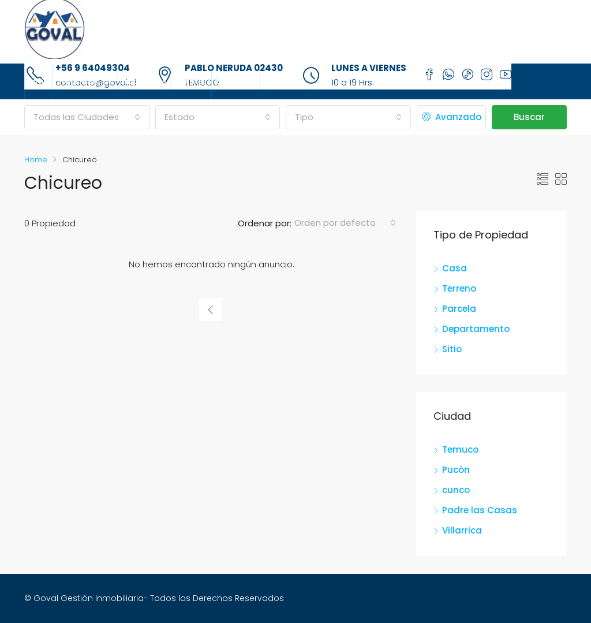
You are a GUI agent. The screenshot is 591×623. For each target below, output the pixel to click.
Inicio (38, 81)
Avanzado (451, 117)
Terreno (459, 288)
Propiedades (144, 81)
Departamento (476, 329)
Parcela (459, 309)
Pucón (456, 470)
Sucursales (235, 81)
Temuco (460, 449)
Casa (454, 268)
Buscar (529, 117)
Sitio (452, 349)
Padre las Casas (479, 510)
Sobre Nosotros (85, 81)
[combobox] (86, 117)
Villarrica (462, 530)
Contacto (282, 81)
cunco (456, 490)
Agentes (191, 81)
